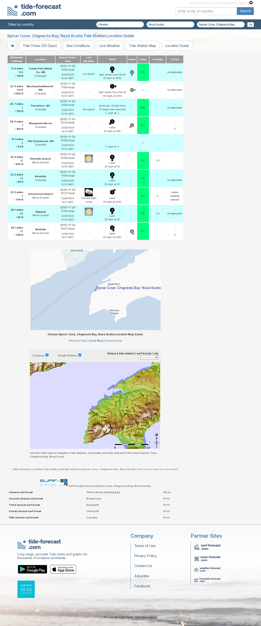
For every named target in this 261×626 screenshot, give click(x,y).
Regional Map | (78, 340)
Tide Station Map (142, 45)
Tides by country (20, 24)
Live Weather (109, 45)
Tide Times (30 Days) (40, 45)
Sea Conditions (78, 45)
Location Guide (177, 45)
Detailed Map (113, 340)
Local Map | (96, 340)
